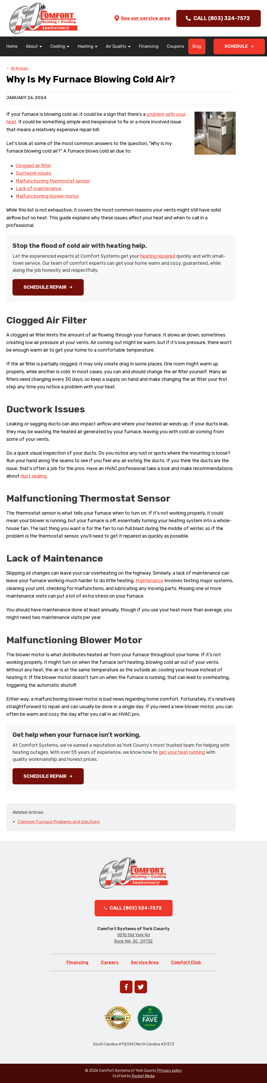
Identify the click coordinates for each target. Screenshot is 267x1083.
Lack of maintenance (39, 188)
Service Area (145, 962)
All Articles (19, 68)
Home (11, 46)
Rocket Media (143, 1076)
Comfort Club (186, 962)
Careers (109, 962)
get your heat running (182, 752)
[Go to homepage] (43, 18)
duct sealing (33, 476)
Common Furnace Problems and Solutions (59, 821)
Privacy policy (170, 1070)
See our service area (142, 18)
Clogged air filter (33, 166)
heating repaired (157, 256)
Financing (149, 46)
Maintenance (149, 580)
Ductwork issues (33, 173)
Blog (196, 46)
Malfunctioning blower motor (47, 196)
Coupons (175, 46)
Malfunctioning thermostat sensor (53, 181)
